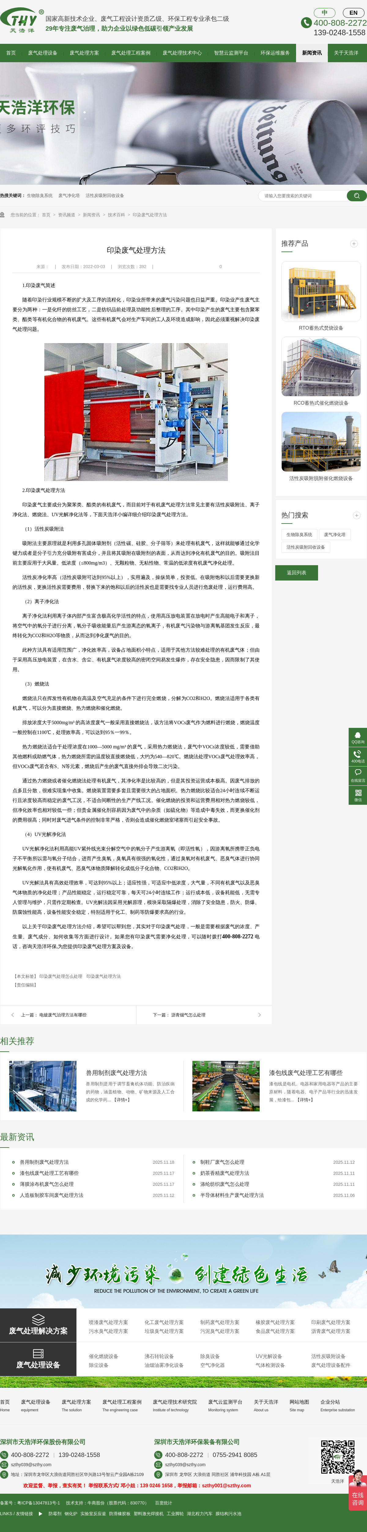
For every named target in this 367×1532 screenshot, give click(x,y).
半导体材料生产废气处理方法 (232, 1195)
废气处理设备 (42, 52)
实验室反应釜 (93, 1513)
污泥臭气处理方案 (219, 1331)
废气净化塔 (69, 195)
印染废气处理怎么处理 (61, 976)
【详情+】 (122, 1099)
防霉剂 (55, 1513)
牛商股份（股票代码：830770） (118, 1502)
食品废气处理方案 (275, 1331)
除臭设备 (210, 1356)
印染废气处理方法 (150, 214)
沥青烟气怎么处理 (188, 1014)
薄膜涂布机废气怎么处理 (47, 1184)
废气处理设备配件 (330, 1365)
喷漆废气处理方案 (108, 1322)
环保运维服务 (275, 52)
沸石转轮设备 (159, 1356)
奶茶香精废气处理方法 (224, 1173)
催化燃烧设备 (103, 1356)
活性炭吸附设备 (328, 1356)
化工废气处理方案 (164, 1322)
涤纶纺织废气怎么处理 (224, 1184)
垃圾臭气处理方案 (164, 1331)
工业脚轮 (175, 1513)
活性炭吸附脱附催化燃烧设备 (321, 478)
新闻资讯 (312, 52)
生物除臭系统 (40, 195)
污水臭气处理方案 (108, 1331)
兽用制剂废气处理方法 (116, 1072)
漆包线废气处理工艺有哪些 (306, 1072)
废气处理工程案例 (130, 52)
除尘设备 (99, 1365)
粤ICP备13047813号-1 (38, 1502)
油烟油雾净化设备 (164, 1365)
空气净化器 (212, 1365)
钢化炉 (71, 1513)
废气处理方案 (84, 52)
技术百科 (117, 214)
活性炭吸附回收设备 (105, 195)
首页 (11, 52)
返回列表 (296, 572)
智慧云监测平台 (231, 52)
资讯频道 (67, 214)
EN (354, 12)
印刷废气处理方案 (330, 1322)
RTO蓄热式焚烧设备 (321, 328)
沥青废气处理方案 (330, 1331)
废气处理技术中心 (182, 52)
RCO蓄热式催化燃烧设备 (321, 403)
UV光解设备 (269, 1356)
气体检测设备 (270, 1365)
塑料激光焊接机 (149, 1513)
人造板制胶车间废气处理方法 (51, 1195)
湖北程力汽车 (200, 1513)
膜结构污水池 (228, 1513)
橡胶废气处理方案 (275, 1322)
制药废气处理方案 (219, 1322)
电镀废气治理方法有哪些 (63, 1014)
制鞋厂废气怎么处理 (222, 1162)
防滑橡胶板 (120, 1513)
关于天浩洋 (346, 52)
